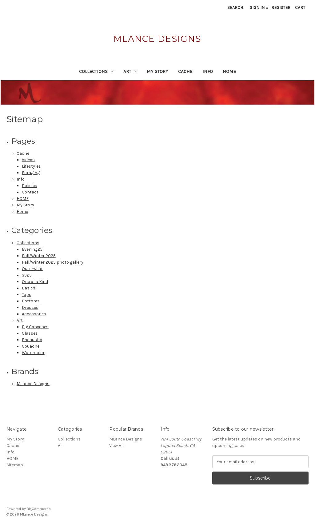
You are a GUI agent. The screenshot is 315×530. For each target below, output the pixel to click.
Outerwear (32, 268)
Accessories (34, 314)
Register (280, 7)
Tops (26, 294)
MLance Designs (33, 383)
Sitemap (14, 465)
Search (235, 7)
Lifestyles (31, 166)
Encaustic (32, 339)
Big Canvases (35, 326)
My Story (157, 71)
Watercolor (33, 352)
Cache (185, 71)
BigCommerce (39, 509)
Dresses (30, 307)
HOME (229, 71)
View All (116, 445)
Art (130, 71)
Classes (30, 333)
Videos (28, 159)
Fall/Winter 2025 (39, 255)
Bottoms (31, 301)
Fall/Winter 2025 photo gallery (52, 262)
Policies (29, 185)
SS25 (27, 275)
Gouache (30, 346)
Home (22, 211)
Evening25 (32, 249)
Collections (96, 71)
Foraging (31, 172)
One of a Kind (35, 281)
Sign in (257, 7)
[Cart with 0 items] (300, 7)
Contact (30, 192)
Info (207, 71)
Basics (28, 288)
